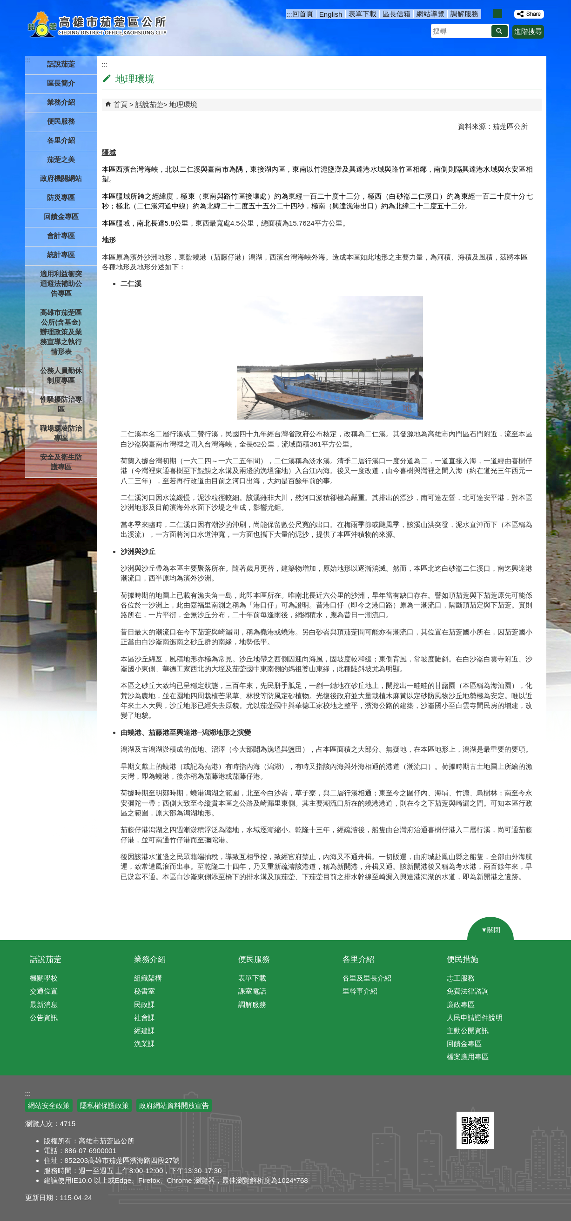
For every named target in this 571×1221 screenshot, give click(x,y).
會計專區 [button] (61, 236)
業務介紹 (150, 959)
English (331, 14)
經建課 (144, 1030)
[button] (499, 31)
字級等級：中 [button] (497, 13)
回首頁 (302, 14)
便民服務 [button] (61, 121)
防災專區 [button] (61, 197)
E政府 (467, 1099)
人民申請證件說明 (475, 1017)
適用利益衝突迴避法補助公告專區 (61, 283)
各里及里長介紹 (367, 978)
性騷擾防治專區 (61, 404)
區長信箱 (396, 14)
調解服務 (464, 14)
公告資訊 (44, 1017)
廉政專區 (461, 1004)
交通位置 (44, 991)
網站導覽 (430, 14)
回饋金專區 (61, 216)
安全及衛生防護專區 (61, 462)
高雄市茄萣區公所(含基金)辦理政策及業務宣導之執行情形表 (61, 331)
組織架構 (148, 978)
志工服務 (461, 978)
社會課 (144, 1017)
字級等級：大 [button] (507, 14)
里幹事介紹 (360, 991)
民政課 (144, 1004)
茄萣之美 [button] (61, 159)
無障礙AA (512, 1100)
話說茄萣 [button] (61, 64)
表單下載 (362, 14)
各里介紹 (358, 959)
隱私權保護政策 (104, 1105)
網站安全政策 (49, 1105)
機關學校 (44, 978)
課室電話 (252, 991)
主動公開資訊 (468, 1030)
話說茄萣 (149, 104)
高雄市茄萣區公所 (98, 26)
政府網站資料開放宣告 (174, 1105)
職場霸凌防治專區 (61, 433)
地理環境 (183, 104)
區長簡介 (61, 83)
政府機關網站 (61, 178)
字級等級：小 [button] (488, 14)
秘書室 (144, 991)
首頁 (121, 104)
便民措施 (462, 959)
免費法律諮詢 (468, 991)
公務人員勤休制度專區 (61, 375)
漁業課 (144, 1044)
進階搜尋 (528, 31)
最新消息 (44, 1004)
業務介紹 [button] (61, 102)
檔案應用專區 (468, 1057)
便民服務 (254, 959)
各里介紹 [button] (61, 140)
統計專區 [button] (61, 255)
